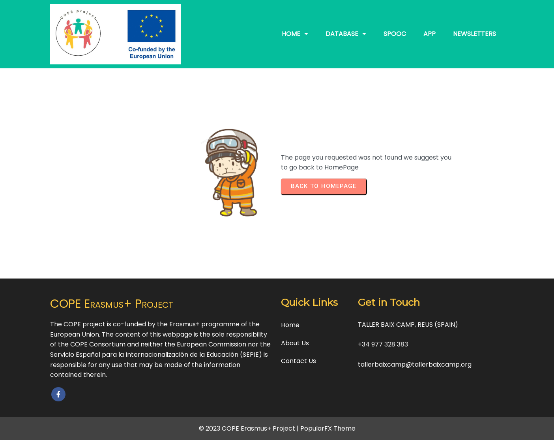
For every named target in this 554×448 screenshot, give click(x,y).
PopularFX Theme (328, 428)
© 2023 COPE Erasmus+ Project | (249, 428)
